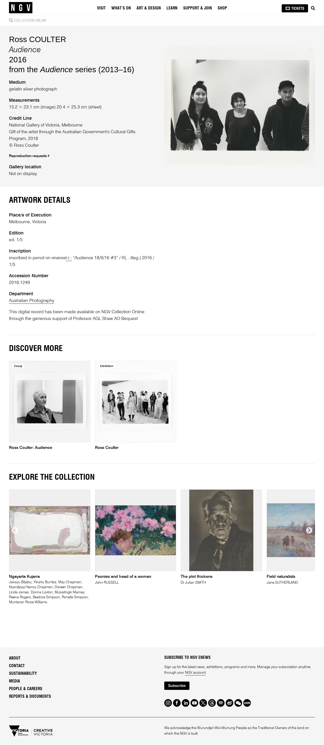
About (14, 658)
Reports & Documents (30, 697)
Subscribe (177, 686)
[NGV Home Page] (20, 7)
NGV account (195, 673)
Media (14, 681)
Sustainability (23, 674)
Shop (222, 8)
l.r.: (69, 258)
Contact (17, 666)
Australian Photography (31, 301)
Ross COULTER (37, 39)
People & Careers (25, 689)
